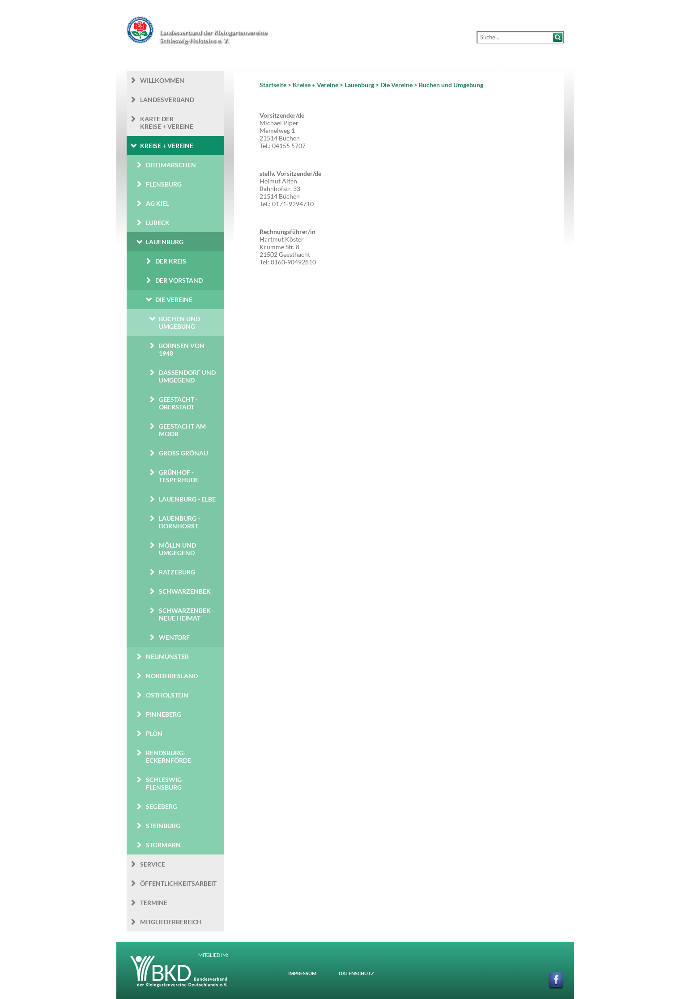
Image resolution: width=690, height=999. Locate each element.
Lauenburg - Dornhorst (179, 522)
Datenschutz (356, 973)
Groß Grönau (183, 453)
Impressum (302, 973)
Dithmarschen (171, 165)
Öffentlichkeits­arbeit (178, 883)
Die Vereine (173, 299)
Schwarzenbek (185, 591)
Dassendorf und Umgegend (187, 376)
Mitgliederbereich (171, 922)
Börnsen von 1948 (181, 349)
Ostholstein (167, 695)
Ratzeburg (177, 572)
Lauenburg (164, 242)
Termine (153, 902)
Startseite (273, 85)
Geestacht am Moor (182, 430)
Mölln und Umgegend (177, 549)
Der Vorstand (179, 280)
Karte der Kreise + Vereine (166, 122)
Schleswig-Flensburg (165, 783)
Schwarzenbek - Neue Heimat (186, 614)
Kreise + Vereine (166, 145)
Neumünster (167, 656)
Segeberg (161, 806)
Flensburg (164, 184)
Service (152, 864)
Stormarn (163, 845)
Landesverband (167, 99)
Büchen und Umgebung (179, 322)
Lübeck (158, 222)
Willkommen (162, 80)
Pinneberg (163, 714)
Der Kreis (170, 261)
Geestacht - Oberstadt (178, 403)
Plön (154, 733)
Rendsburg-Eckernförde (168, 756)
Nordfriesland (172, 676)
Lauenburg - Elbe (187, 499)
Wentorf (174, 637)
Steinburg (163, 825)
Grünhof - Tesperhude (179, 476)
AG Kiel (157, 203)
